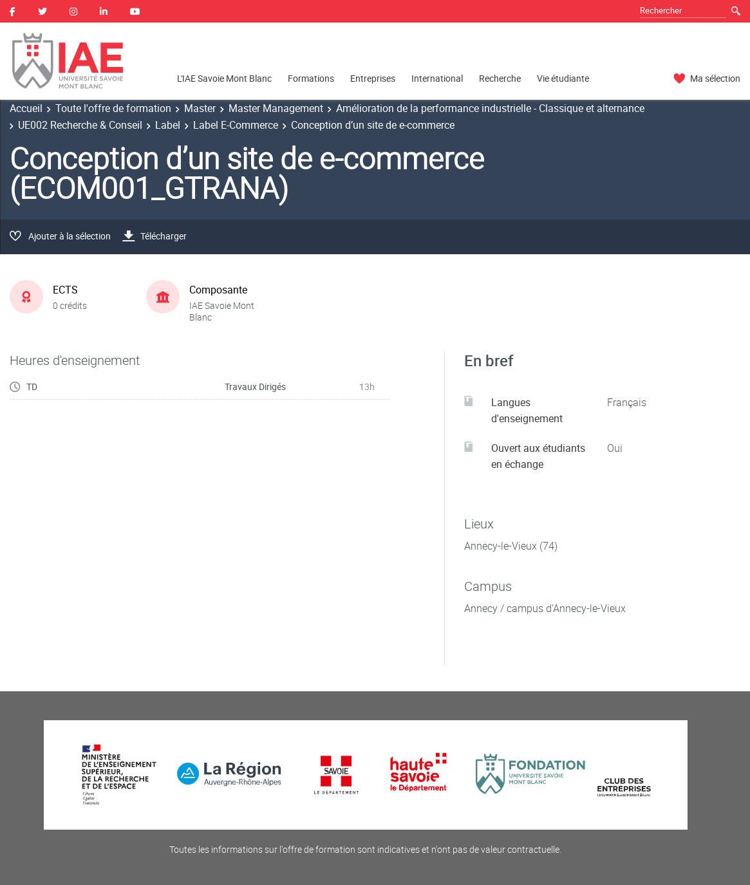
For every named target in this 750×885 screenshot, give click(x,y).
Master (200, 108)
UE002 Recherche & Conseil (80, 125)
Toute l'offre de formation (113, 108)
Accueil (26, 108)
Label (167, 125)
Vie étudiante (563, 78)
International (437, 78)
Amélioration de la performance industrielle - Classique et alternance (490, 108)
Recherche (500, 78)
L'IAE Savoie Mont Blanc (224, 78)
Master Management (276, 108)
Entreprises (372, 78)
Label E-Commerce (235, 125)
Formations (311, 78)
